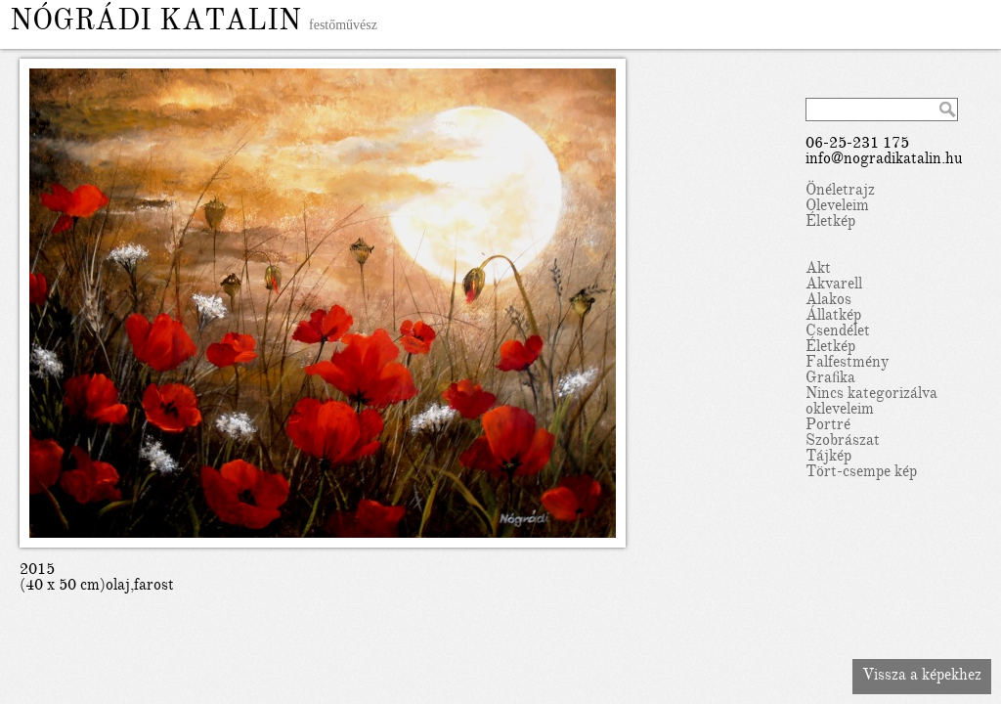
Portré (827, 426)
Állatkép (833, 317)
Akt (818, 270)
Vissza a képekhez (921, 676)
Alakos (828, 301)
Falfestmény (847, 363)
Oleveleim (837, 207)
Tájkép (828, 457)
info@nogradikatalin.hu (884, 160)
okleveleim (839, 410)
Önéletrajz (840, 191)
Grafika (830, 379)
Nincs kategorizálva (871, 395)
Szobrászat (842, 442)
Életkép (830, 223)
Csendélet (837, 332)
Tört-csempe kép (861, 473)
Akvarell (833, 285)
